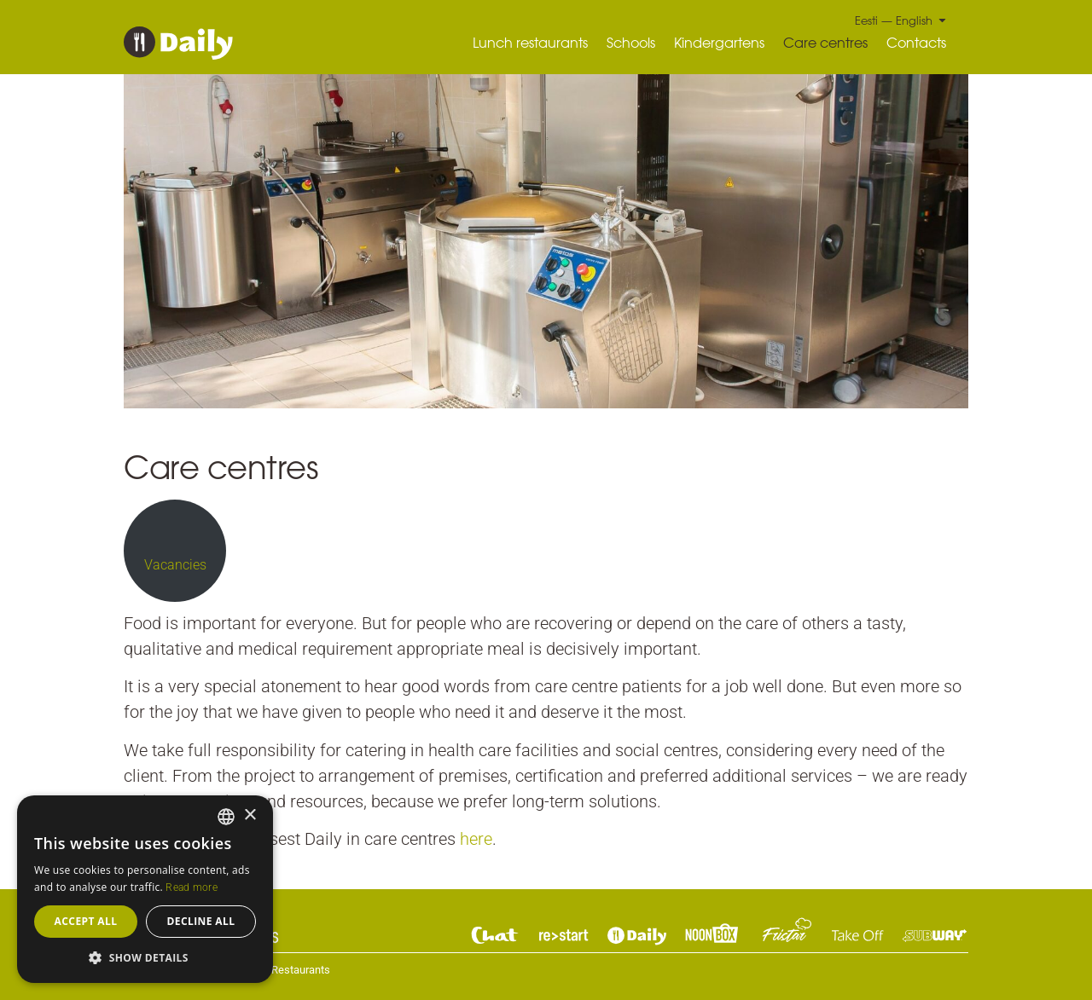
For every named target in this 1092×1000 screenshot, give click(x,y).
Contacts (916, 42)
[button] (145, 957)
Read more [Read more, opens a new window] (192, 887)
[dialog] (145, 889)
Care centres (825, 42)
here (476, 839)
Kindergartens (719, 42)
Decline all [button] (201, 921)
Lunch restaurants (530, 42)
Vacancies (175, 565)
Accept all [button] (86, 921)
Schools (631, 42)
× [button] (249, 815)
